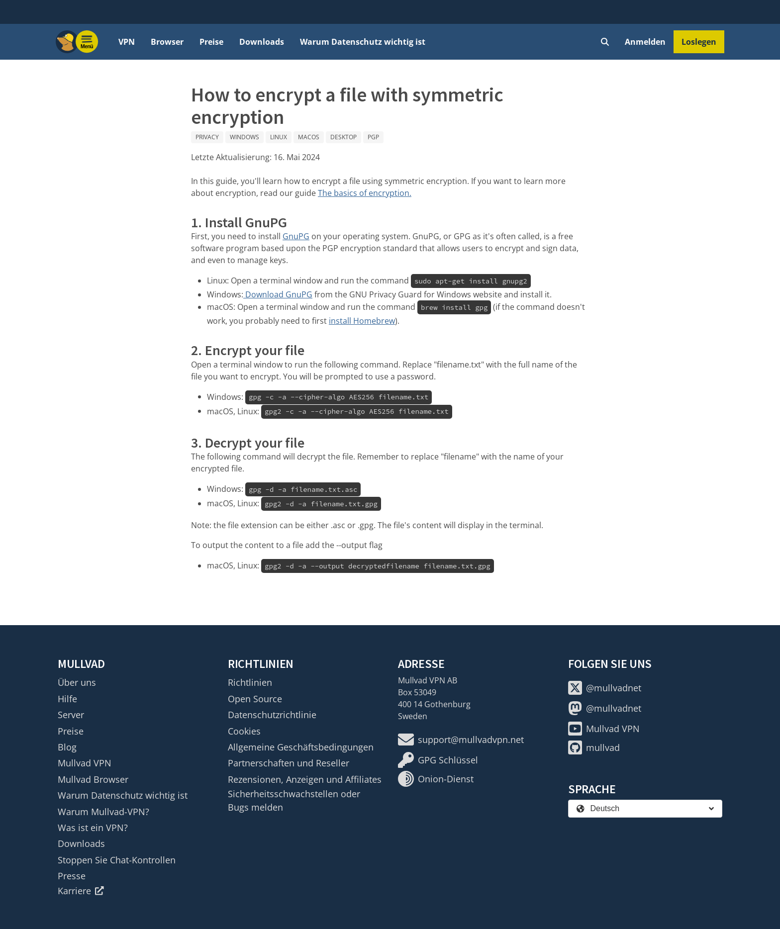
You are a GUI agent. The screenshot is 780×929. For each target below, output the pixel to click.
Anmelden (645, 41)
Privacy (207, 137)
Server (71, 715)
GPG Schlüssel (438, 760)
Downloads (261, 41)
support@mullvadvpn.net (461, 739)
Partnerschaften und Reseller (288, 763)
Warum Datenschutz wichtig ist (362, 41)
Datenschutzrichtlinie (272, 715)
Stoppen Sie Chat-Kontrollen (117, 860)
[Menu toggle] (87, 41)
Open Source (255, 699)
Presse (72, 876)
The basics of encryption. (364, 192)
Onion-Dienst (436, 779)
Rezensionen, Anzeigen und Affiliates (305, 779)
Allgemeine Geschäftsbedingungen (301, 747)
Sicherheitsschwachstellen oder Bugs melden (294, 800)
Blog (67, 747)
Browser (167, 41)
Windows (244, 137)
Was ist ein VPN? (93, 828)
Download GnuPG (277, 294)
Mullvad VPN (84, 763)
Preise (211, 41)
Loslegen (699, 41)
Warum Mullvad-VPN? (103, 812)
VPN (126, 41)
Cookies (244, 731)
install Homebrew (362, 320)
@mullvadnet (604, 688)
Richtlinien (250, 682)
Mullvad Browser (93, 779)
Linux (278, 137)
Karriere (81, 891)
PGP (373, 137)
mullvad (594, 747)
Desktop (343, 137)
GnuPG (296, 236)
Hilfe (67, 699)
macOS (308, 137)
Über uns (77, 682)
